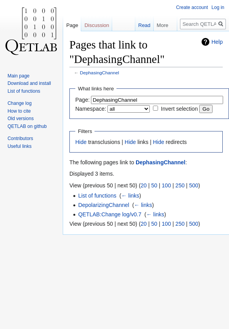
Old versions (20, 118)
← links (130, 195)
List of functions (97, 195)
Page (72, 25)
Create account (192, 7)
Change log (19, 103)
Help (217, 42)
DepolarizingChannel (103, 205)
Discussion (96, 25)
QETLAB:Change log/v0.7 (109, 214)
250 (179, 185)
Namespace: (90, 109)
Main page (18, 76)
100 (166, 185)
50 (154, 185)
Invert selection (179, 109)
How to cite (19, 111)
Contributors (20, 138)
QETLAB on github (27, 126)
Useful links (19, 146)
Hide (81, 142)
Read (141, 25)
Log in (217, 7)
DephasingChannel (99, 72)
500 (193, 185)
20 (144, 185)
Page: (82, 100)
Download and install (29, 83)
